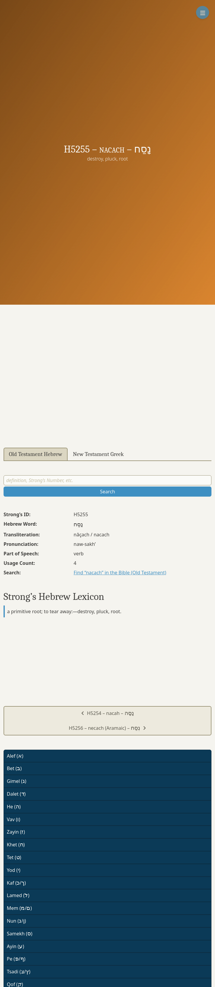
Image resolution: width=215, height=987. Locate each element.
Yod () (13, 870)
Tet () (14, 857)
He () (14, 806)
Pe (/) (16, 959)
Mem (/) (19, 908)
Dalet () (16, 794)
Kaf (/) (16, 883)
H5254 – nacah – (107, 713)
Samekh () (19, 933)
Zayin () (16, 832)
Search (107, 491)
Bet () (14, 768)
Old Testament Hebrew (35, 454)
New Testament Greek (98, 454)
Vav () (13, 819)
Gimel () (16, 781)
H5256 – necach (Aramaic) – (107, 728)
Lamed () (18, 895)
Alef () (15, 756)
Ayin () (15, 946)
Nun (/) (16, 921)
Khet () (16, 844)
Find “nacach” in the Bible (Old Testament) (120, 572)
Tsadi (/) (18, 971)
